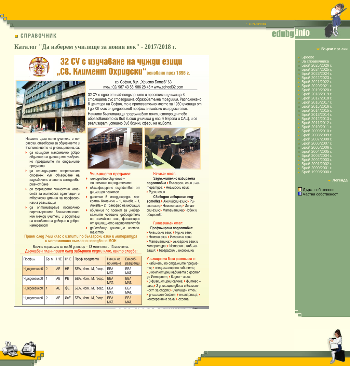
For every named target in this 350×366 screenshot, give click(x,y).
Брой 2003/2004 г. (316, 155)
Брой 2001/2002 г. (316, 164)
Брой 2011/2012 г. (316, 123)
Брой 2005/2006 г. (316, 147)
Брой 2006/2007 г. (316, 143)
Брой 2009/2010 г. (316, 131)
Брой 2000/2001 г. (316, 168)
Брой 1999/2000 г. (316, 172)
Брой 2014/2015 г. (316, 110)
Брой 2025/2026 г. (316, 65)
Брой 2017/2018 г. (316, 98)
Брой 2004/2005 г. (316, 151)
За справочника (315, 61)
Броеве (307, 57)
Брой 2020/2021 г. (316, 86)
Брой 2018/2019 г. (316, 94)
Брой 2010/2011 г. (316, 127)
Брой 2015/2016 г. (316, 106)
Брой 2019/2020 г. (316, 90)
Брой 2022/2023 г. (316, 78)
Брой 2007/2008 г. (316, 139)
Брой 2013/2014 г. (316, 114)
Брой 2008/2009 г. (316, 135)
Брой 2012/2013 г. (316, 119)
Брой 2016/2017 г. (316, 102)
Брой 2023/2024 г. (316, 73)
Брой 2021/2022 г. (316, 82)
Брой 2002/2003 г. (316, 160)
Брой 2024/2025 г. (316, 69)
